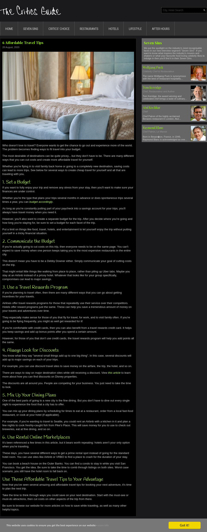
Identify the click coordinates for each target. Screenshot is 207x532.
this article (114, 372)
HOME (9, 29)
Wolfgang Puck (153, 67)
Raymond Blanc (153, 128)
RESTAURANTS (89, 29)
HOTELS (114, 29)
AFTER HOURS (161, 29)
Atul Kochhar (151, 108)
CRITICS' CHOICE (59, 29)
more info (103, 526)
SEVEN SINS (30, 29)
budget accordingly (40, 201)
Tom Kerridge (152, 87)
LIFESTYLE (135, 29)
